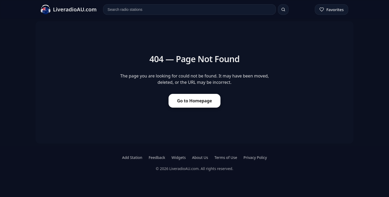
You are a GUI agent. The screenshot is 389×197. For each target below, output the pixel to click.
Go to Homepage (194, 101)
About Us (200, 157)
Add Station (132, 157)
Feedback (157, 157)
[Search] (283, 9)
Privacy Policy (255, 157)
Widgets (178, 157)
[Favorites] (331, 9)
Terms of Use (225, 157)
